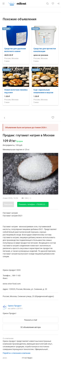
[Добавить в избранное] (52, 117)
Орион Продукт (15, 306)
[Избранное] (53, 3)
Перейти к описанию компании (16, 353)
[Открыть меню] (3, 3)
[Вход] (58, 3)
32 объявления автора (30, 327)
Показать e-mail (30, 320)
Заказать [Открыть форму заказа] (8, 204)
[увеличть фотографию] (6, 191)
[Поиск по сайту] (47, 3)
